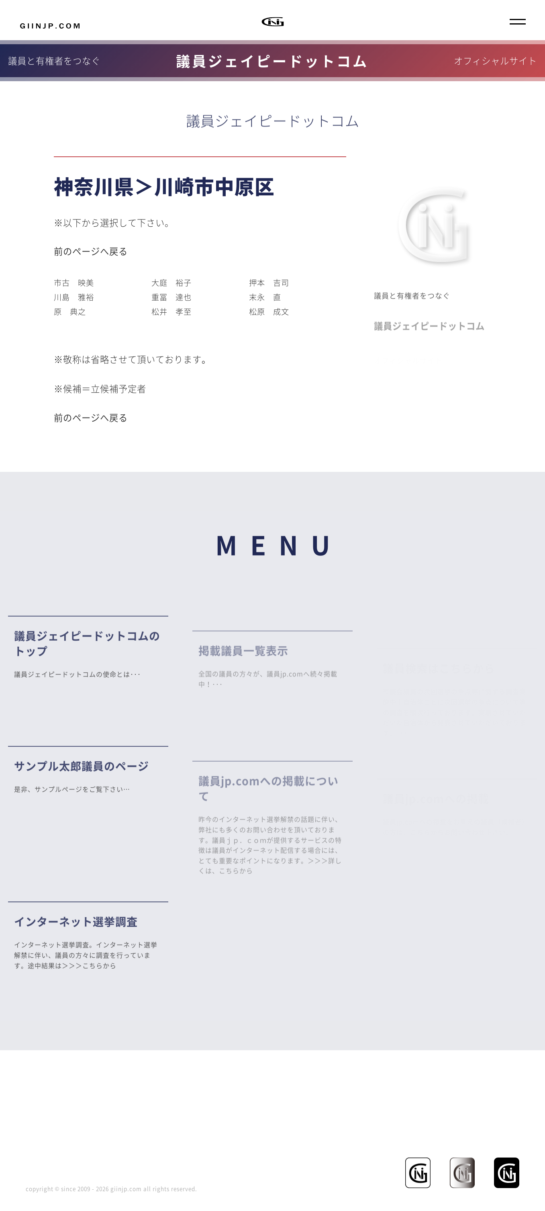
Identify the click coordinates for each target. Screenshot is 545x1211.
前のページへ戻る (91, 251)
